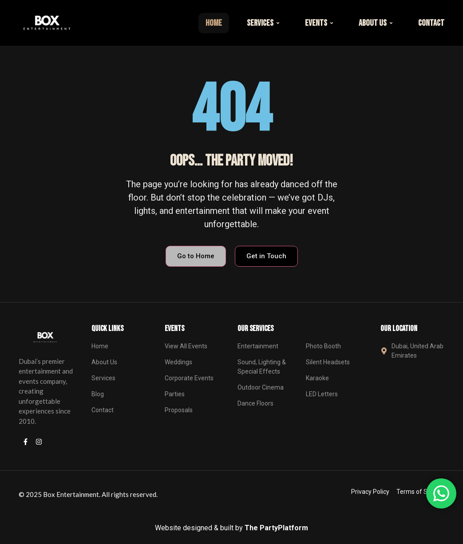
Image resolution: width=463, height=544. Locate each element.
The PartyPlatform (276, 528)
